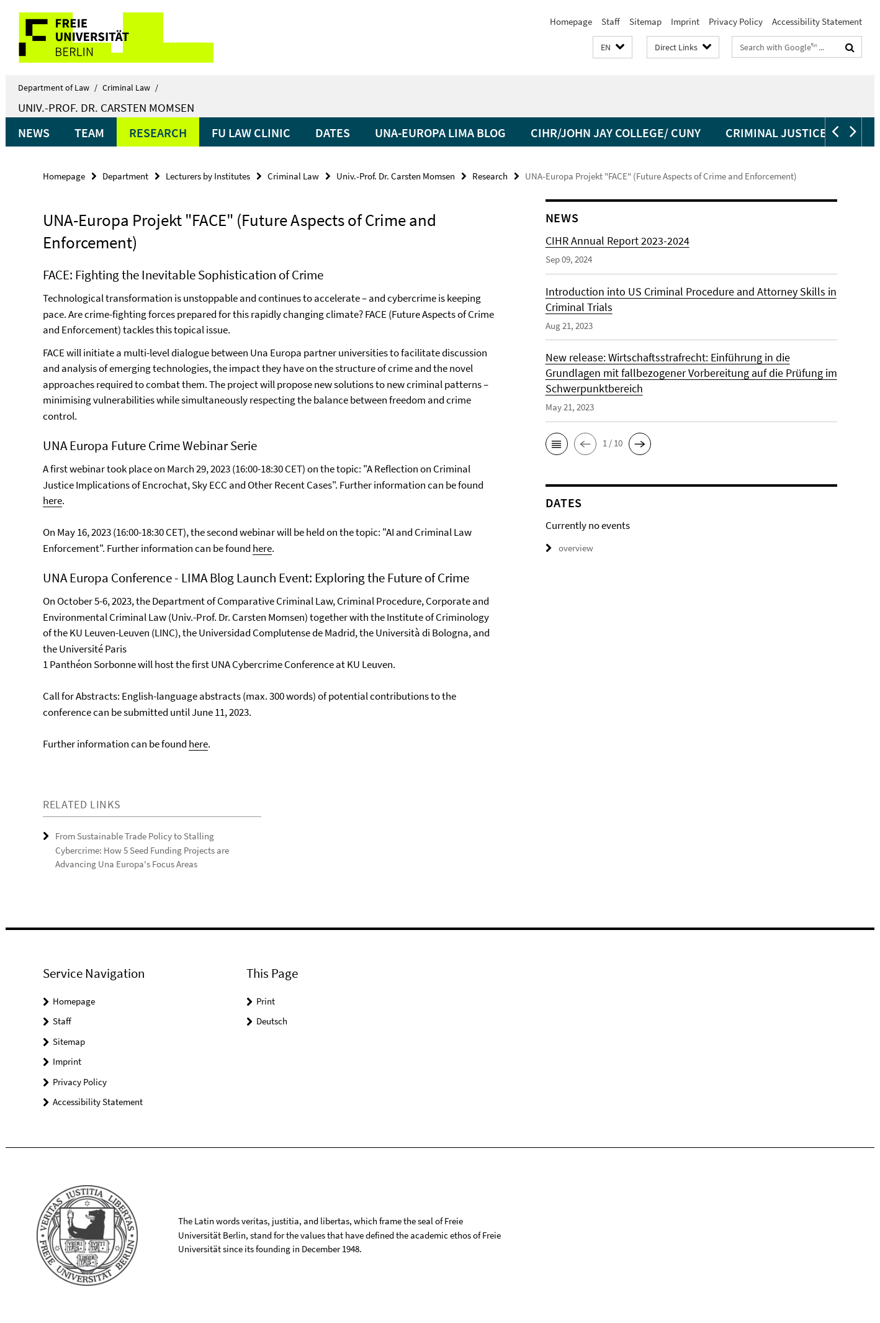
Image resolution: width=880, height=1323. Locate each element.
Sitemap (645, 21)
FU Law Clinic (251, 132)
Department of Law (57, 87)
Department (125, 176)
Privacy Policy (736, 21)
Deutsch (271, 1021)
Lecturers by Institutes (208, 176)
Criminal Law (130, 87)
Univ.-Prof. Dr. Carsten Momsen (106, 107)
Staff (610, 21)
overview (569, 548)
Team (89, 132)
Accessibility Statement (817, 21)
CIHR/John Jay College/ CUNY (616, 132)
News (34, 132)
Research (158, 132)
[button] (612, 47)
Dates (332, 132)
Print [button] (265, 1001)
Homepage (571, 21)
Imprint (685, 21)
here (52, 500)
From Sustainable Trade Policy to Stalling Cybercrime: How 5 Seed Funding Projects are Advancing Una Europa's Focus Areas (142, 850)
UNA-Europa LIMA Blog (440, 132)
